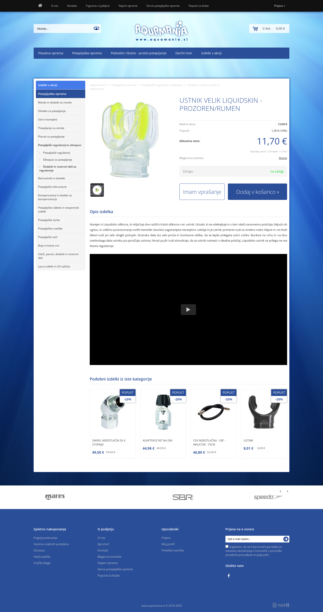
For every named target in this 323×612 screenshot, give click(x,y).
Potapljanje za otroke (51, 128)
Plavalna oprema (50, 53)
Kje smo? (103, 544)
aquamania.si (98, 85)
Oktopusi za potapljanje (57, 160)
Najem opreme (128, 6)
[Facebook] (229, 576)
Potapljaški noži (47, 237)
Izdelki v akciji (211, 53)
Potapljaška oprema (87, 53)
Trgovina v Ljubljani (98, 6)
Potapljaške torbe (49, 220)
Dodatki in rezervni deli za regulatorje (57, 168)
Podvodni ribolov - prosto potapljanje (138, 53)
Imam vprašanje (202, 191)
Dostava (39, 550)
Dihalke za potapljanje (52, 111)
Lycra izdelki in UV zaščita (54, 266)
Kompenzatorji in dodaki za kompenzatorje (55, 197)
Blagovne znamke (109, 557)
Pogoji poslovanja (45, 538)
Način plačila (42, 557)
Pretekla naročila (173, 550)
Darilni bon (183, 53)
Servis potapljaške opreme (163, 6)
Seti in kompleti (47, 119)
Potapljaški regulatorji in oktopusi (59, 145)
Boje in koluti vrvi (48, 245)
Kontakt (72, 6)
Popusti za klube (199, 6)
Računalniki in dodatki (51, 178)
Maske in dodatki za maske (55, 102)
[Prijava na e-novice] (286, 539)
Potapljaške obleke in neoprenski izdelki (58, 209)
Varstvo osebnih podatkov (51, 544)
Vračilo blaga (42, 563)
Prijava (279, 6)
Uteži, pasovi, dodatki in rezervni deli (58, 256)
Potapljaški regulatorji (56, 153)
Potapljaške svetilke (50, 228)
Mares (283, 158)
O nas (54, 6)
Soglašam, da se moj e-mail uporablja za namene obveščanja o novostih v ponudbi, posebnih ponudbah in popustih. (253, 551)
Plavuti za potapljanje (51, 136)
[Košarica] (269, 28)
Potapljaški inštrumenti (52, 187)
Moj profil (168, 544)
